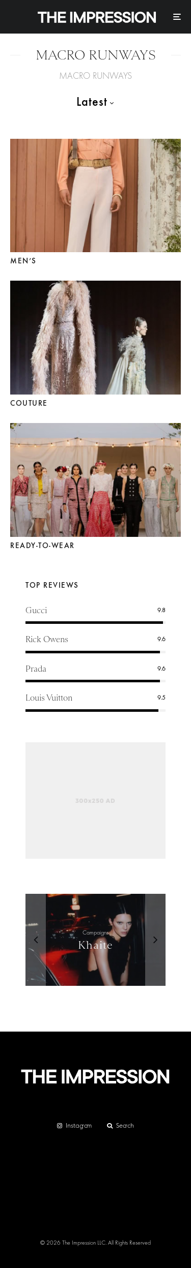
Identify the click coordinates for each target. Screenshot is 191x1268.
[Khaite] (95, 940)
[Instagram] (74, 1125)
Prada (35, 669)
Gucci (36, 610)
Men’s (23, 260)
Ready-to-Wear (42, 545)
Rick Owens (46, 639)
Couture (29, 403)
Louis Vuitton (48, 698)
